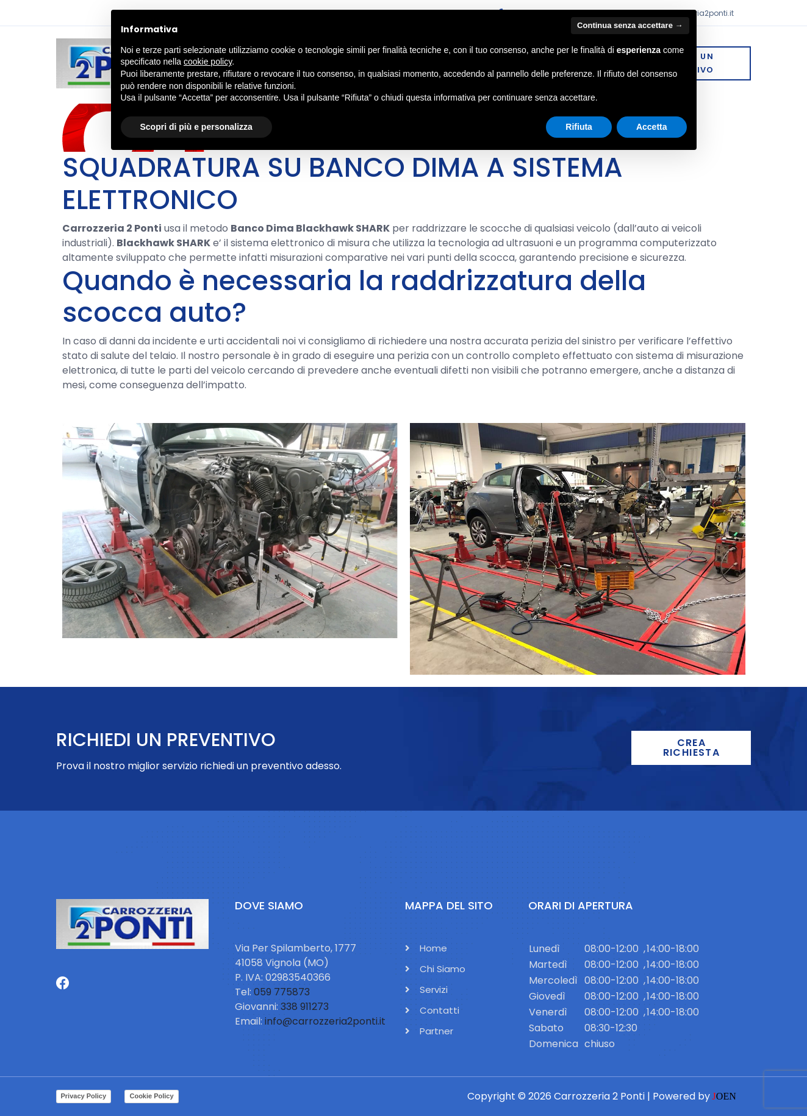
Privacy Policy (84, 1096)
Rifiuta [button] (578, 127)
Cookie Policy (151, 1096)
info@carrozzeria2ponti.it (325, 1021)
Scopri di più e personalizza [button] (196, 127)
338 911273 (305, 1007)
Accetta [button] (651, 127)
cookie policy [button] (208, 61)
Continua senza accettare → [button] (630, 25)
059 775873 (282, 992)
